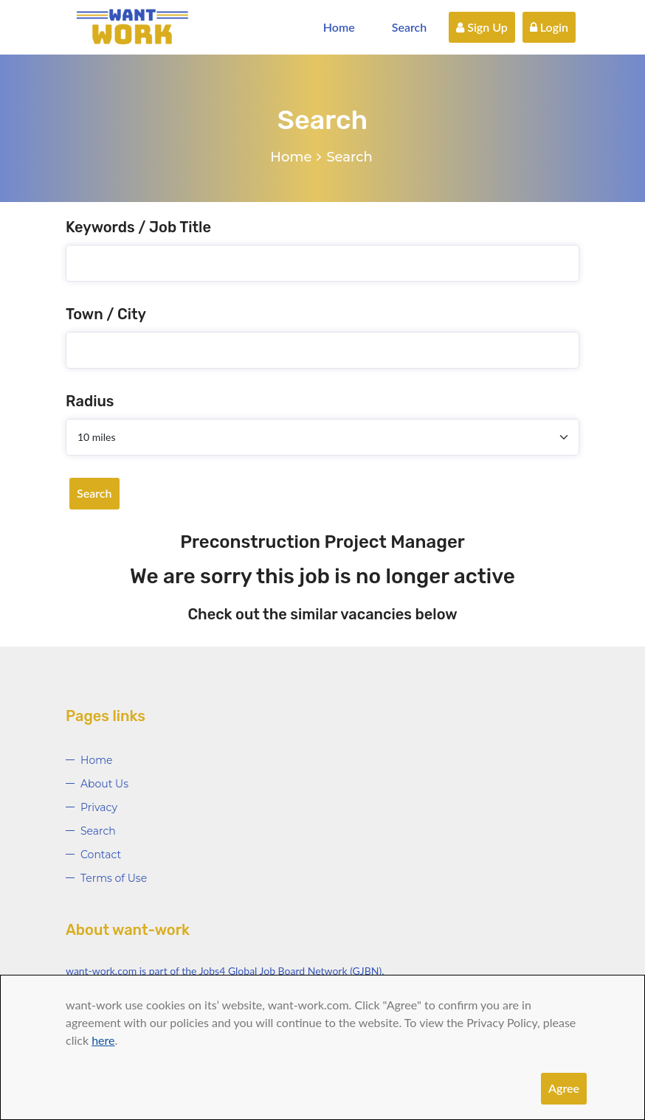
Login (549, 27)
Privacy (98, 807)
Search (409, 27)
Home (339, 27)
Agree (563, 1088)
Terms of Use (113, 878)
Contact (100, 854)
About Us (104, 783)
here (103, 1040)
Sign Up (482, 27)
